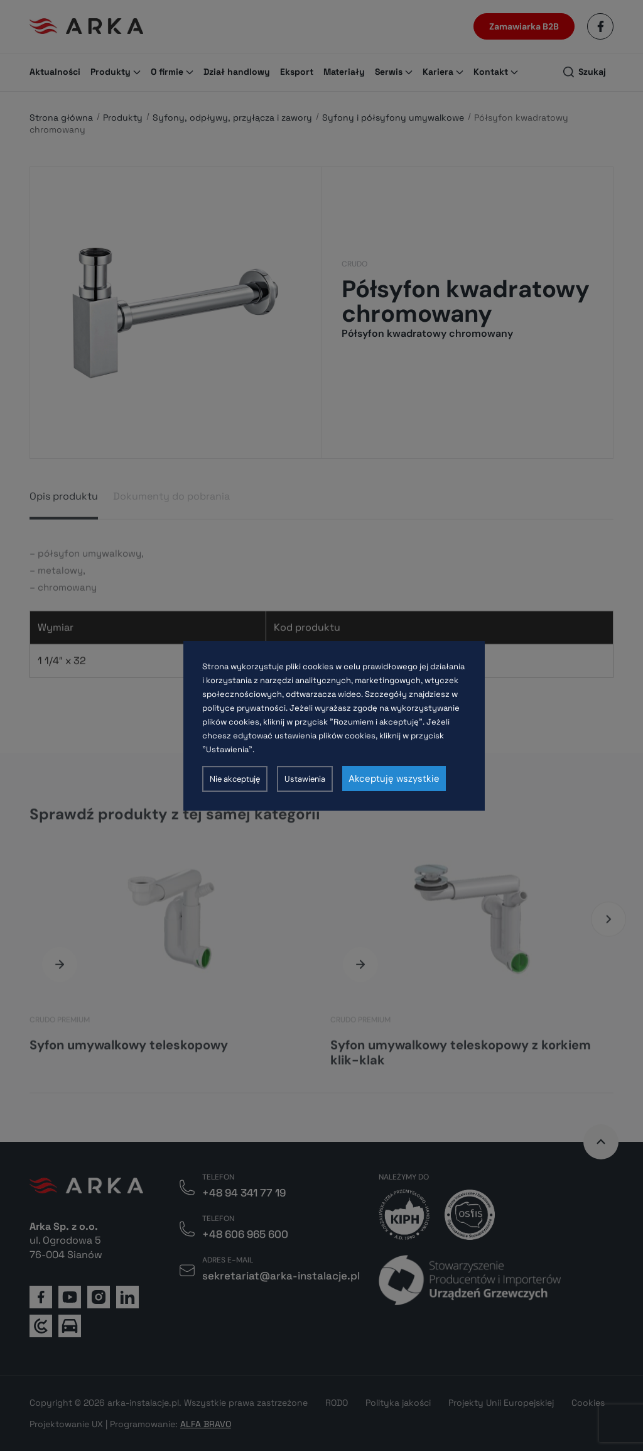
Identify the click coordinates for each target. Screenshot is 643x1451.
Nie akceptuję (235, 779)
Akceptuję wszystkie (394, 778)
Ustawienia (304, 779)
